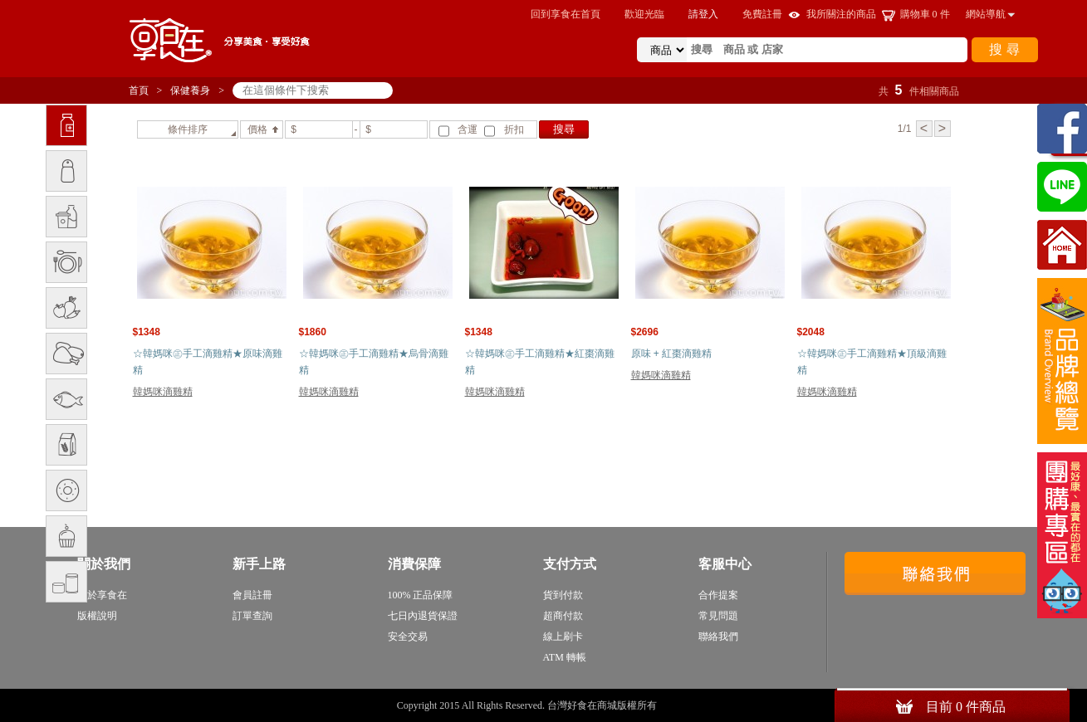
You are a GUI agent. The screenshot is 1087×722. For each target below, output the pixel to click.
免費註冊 (762, 14)
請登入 (703, 14)
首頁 (139, 90)
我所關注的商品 (841, 14)
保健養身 (190, 90)
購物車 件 (925, 14)
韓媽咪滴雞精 (163, 392)
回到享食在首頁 (565, 14)
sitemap (674, 705)
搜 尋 (1004, 49)
